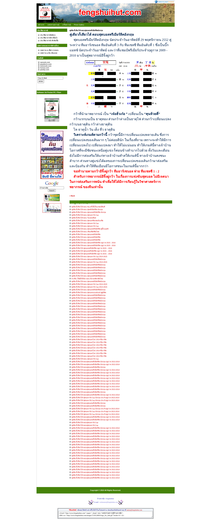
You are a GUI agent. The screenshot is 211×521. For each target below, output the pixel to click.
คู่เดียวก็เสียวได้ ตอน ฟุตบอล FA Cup (85, 215)
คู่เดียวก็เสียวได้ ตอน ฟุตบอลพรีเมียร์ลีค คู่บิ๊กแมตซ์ (90, 229)
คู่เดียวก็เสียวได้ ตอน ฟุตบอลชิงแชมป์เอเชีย (87, 220)
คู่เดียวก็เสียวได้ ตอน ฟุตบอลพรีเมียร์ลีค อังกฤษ (89, 212)
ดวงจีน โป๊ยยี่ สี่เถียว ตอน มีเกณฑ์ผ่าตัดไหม (87, 279)
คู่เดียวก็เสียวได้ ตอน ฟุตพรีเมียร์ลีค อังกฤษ (87, 209)
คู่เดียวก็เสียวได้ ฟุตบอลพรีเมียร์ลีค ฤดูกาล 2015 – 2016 (92, 248)
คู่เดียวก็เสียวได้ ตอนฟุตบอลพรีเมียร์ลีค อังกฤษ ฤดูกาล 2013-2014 (96, 362)
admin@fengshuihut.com (134, 510)
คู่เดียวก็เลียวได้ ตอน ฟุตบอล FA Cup (85, 359)
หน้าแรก (41, 25)
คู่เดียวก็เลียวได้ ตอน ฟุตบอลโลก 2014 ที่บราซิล (89, 339)
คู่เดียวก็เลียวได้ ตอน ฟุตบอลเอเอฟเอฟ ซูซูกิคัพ (89, 292)
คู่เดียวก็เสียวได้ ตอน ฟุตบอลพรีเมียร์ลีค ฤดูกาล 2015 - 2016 (94, 243)
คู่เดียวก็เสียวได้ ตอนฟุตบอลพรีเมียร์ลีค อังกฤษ (88, 367)
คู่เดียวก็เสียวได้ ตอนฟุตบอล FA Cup (85, 422)
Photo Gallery (79, 25)
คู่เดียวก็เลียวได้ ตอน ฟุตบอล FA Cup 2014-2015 (89, 256)
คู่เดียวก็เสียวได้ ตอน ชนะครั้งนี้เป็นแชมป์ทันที (88, 207)
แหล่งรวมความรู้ (53, 25)
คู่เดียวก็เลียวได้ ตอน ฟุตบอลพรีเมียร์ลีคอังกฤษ (89, 259)
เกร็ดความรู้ (66, 25)
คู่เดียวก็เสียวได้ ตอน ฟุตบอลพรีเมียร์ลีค (86, 234)
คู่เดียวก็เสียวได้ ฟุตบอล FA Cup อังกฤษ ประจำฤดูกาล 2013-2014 (95, 398)
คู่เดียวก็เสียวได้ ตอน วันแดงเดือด (84, 218)
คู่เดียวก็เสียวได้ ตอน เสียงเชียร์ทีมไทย (85, 232)
